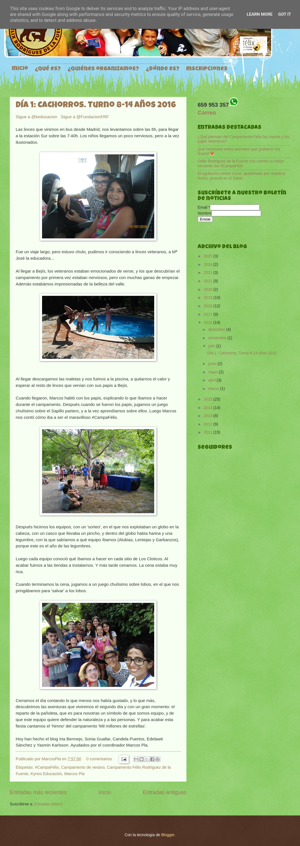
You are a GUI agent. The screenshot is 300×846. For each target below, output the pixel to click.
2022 (208, 273)
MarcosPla (52, 759)
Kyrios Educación (46, 773)
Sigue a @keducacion (37, 116)
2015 (208, 399)
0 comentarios (99, 759)
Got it (284, 14)
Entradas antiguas (164, 792)
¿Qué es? (48, 69)
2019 (208, 298)
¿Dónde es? (162, 69)
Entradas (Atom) (48, 804)
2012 (208, 424)
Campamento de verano (83, 767)
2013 (208, 416)
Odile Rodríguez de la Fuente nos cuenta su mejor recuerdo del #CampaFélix (241, 163)
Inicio (20, 69)
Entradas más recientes (38, 792)
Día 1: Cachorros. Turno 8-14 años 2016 (96, 105)
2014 (208, 408)
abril (212, 380)
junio (213, 364)
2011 (208, 432)
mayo (213, 372)
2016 (208, 322)
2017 (208, 314)
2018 (208, 306)
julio (212, 346)
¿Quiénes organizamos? (103, 69)
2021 (208, 281)
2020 (208, 289)
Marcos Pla (74, 773)
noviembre (217, 338)
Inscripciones (206, 69)
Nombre (204, 213)
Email (204, 207)
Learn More (260, 14)
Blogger (167, 835)
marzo (214, 389)
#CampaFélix (47, 767)
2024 (208, 264)
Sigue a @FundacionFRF (85, 116)
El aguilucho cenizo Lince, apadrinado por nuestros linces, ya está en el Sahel (241, 175)
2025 (208, 256)
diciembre (217, 329)
